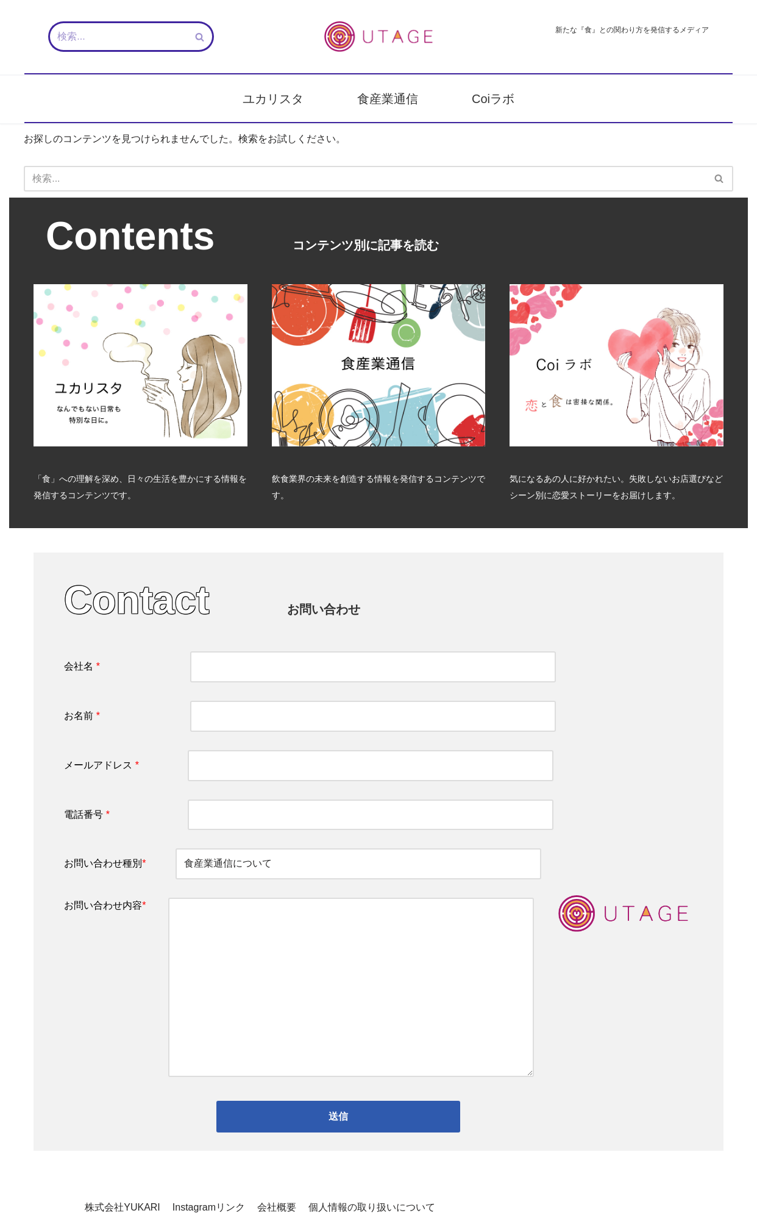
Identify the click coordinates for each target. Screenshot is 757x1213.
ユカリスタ (273, 99)
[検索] (117, 36)
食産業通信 (387, 99)
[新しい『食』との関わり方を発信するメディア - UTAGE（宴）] (378, 36)
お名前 (310, 717)
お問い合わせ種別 (302, 865)
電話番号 (308, 815)
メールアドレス (308, 766)
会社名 (310, 667)
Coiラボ (493, 99)
